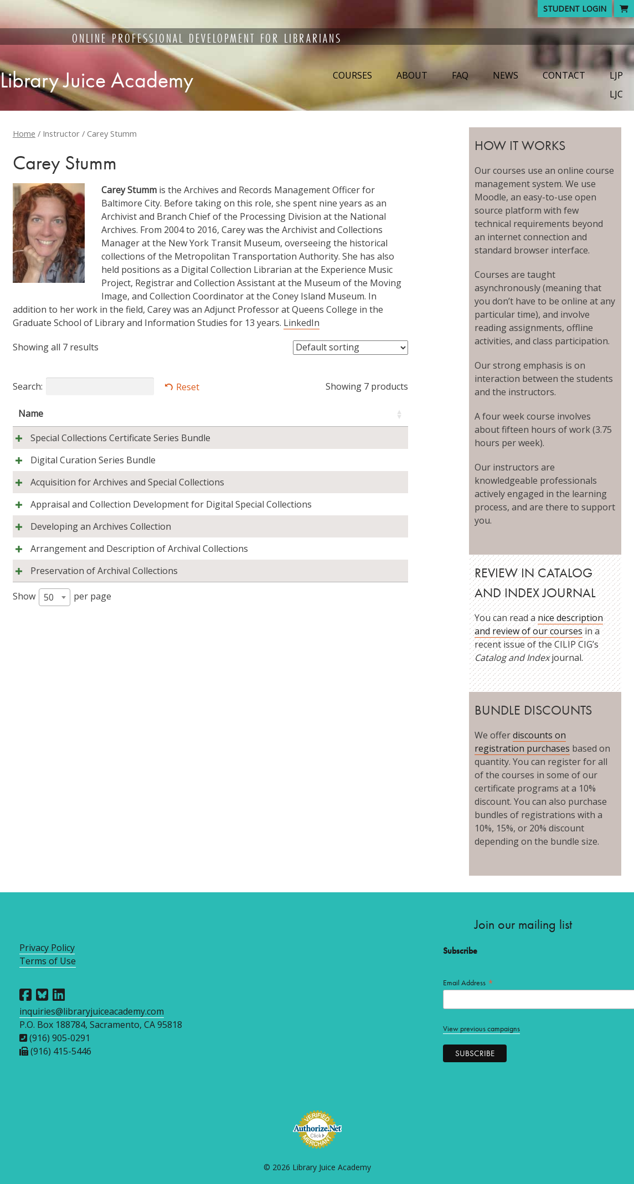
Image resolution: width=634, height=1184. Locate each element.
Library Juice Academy (96, 80)
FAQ (460, 75)
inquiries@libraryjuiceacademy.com (91, 1011)
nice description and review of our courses (539, 624)
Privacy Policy (47, 948)
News (505, 75)
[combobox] (54, 743)
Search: (83, 386)
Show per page (62, 743)
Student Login (574, 8)
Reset (187, 387)
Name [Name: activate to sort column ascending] (30, 413)
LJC (616, 94)
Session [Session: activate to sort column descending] (309, 413)
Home (24, 133)
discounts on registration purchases (522, 741)
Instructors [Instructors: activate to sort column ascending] (160, 413)
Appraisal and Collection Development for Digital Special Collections (68, 584)
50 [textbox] (49, 743)
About (411, 75)
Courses (352, 75)
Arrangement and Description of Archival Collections (65, 668)
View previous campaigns (481, 1028)
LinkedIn (301, 323)
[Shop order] (350, 347)
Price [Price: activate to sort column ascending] (373, 413)
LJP (616, 75)
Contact (564, 75)
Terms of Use (47, 961)
